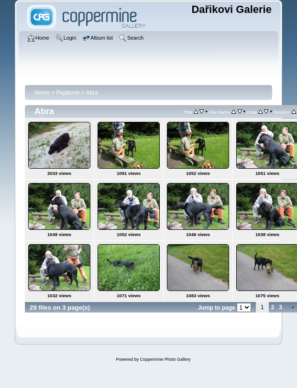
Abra (92, 92)
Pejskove (68, 92)
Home (42, 92)
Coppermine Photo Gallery (165, 359)
